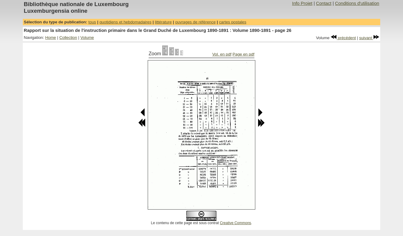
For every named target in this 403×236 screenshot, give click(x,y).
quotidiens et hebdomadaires (125, 22)
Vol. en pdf (221, 54)
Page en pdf (243, 54)
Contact (324, 3)
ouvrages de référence (195, 22)
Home (50, 37)
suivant (369, 38)
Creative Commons (235, 223)
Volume (87, 37)
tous (92, 22)
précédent (343, 38)
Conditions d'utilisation (357, 3)
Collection (68, 37)
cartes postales (232, 22)
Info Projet (302, 3)
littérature (163, 22)
